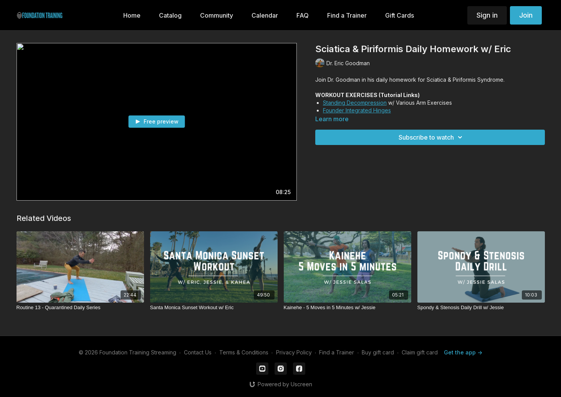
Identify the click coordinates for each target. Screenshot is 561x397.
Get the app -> (463, 352)
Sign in (487, 15)
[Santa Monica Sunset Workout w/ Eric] (214, 307)
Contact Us (198, 352)
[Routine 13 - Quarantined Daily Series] (80, 307)
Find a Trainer (336, 352)
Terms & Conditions (243, 352)
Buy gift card (378, 352)
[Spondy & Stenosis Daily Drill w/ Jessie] (481, 307)
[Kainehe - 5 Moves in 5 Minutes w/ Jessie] (347, 307)
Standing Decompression (355, 102)
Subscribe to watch (432, 137)
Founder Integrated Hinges (357, 110)
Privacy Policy (294, 352)
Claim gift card (420, 352)
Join (526, 15)
